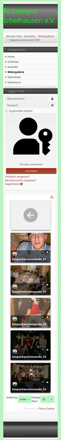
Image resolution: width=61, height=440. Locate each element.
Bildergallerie (15, 72)
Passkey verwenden (31, 140)
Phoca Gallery (47, 408)
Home (11, 56)
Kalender (12, 67)
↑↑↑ (53, 428)
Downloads (14, 77)
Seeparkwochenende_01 (29, 259)
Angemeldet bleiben (21, 111)
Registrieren (14, 184)
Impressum (14, 82)
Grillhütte (13, 61)
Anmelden (31, 171)
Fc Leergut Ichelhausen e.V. (29, 15)
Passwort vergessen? (17, 176)
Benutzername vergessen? (20, 180)
